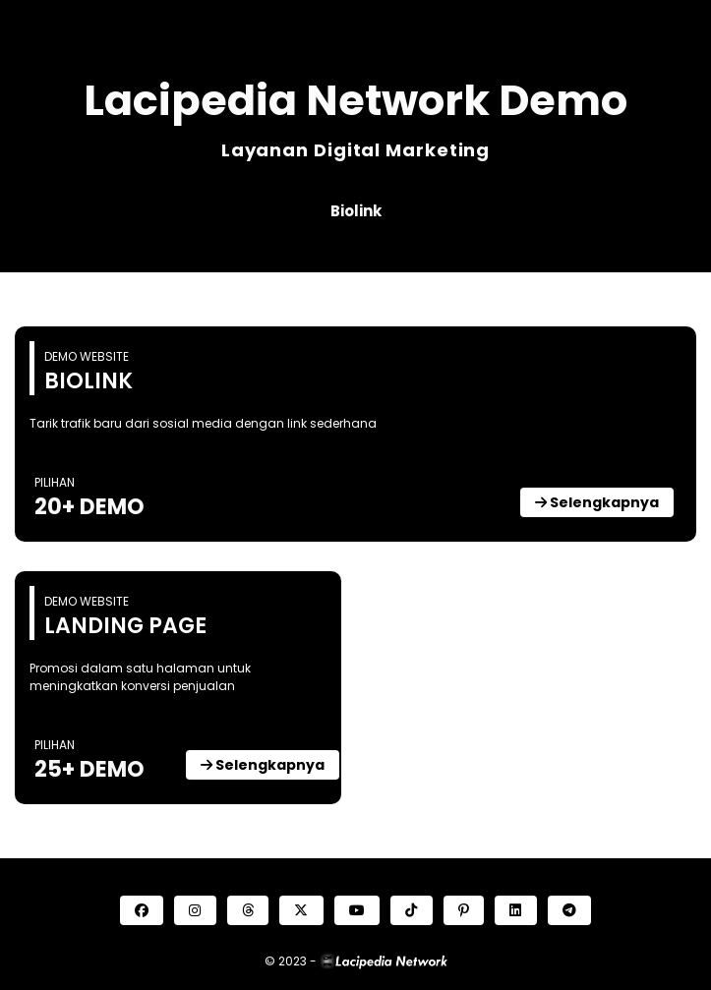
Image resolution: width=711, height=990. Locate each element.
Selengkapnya (597, 502)
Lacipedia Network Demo (355, 100)
